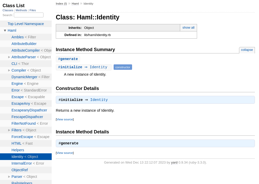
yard (174, 163)
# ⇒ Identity (84, 67)
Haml (75, 3)
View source (65, 120)
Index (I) (61, 3)
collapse (247, 50)
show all (188, 27)
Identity (100, 101)
